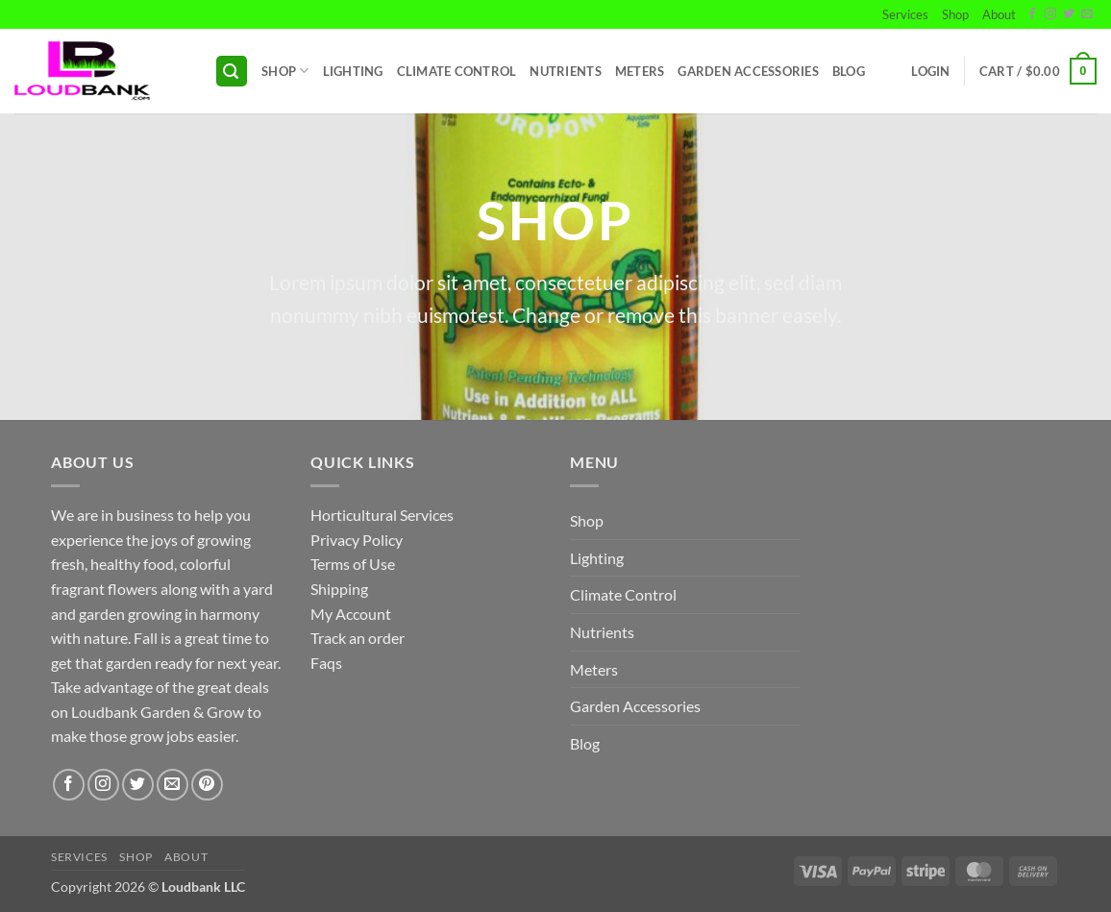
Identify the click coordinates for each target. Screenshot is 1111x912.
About (999, 14)
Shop (955, 14)
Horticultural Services (382, 514)
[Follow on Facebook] (1032, 14)
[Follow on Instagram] (1050, 14)
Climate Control (457, 71)
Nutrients (565, 71)
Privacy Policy (356, 539)
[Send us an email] (1087, 14)
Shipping (339, 588)
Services (905, 14)
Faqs (326, 662)
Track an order (357, 638)
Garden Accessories (748, 71)
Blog (848, 71)
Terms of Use (352, 564)
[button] (231, 71)
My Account (350, 613)
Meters (640, 71)
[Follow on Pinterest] (207, 785)
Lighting (353, 71)
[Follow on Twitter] (1068, 14)
